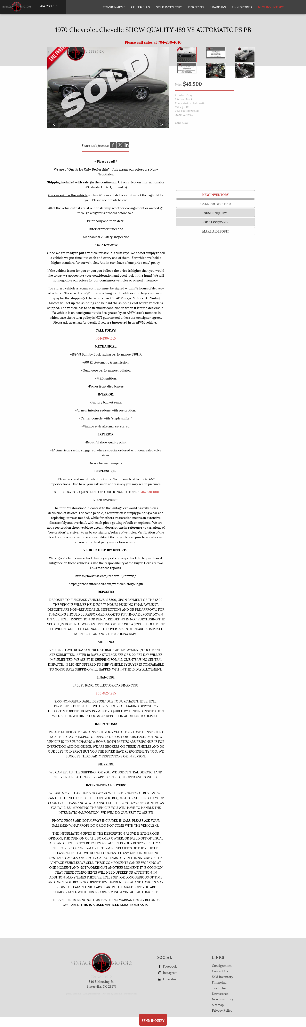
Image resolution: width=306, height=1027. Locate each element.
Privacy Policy (130, 993)
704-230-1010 (106, 338)
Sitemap (218, 1004)
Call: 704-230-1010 (215, 203)
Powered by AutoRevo (112, 993)
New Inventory (215, 194)
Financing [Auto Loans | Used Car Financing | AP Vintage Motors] (196, 6)
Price (178, 84)
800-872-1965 (106, 693)
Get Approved (216, 221)
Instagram (167, 972)
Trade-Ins (218, 6)
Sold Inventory (169, 6)
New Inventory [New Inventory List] (266, 6)
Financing (219, 982)
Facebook (167, 966)
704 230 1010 (150, 491)
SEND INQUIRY (215, 212)
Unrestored (242, 6)
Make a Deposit (215, 231)
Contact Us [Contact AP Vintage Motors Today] (140, 6)
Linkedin (166, 979)
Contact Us (220, 970)
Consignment (114, 6)
